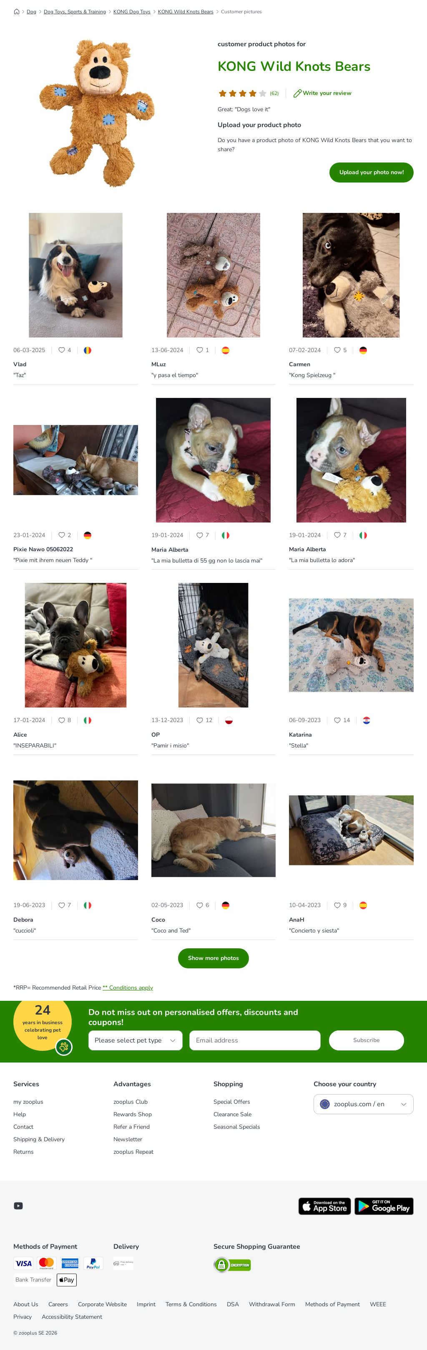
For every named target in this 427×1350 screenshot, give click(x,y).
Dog (31, 11)
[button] (75, 276)
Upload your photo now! (371, 172)
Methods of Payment (332, 1304)
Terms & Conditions (191, 1304)
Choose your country (345, 1084)
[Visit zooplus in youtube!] (18, 1206)
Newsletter (127, 1139)
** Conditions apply (128, 988)
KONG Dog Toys (132, 11)
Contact (23, 1127)
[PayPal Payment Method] (93, 1265)
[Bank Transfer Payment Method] (33, 1280)
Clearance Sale (232, 1114)
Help (19, 1114)
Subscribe (366, 1040)
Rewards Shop (132, 1114)
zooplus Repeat (133, 1152)
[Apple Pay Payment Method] (67, 1281)
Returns (23, 1152)
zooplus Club (130, 1102)
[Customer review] (248, 93)
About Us (25, 1304)
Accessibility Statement (72, 1317)
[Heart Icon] (61, 350)
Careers (58, 1304)
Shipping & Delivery (39, 1139)
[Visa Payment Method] (23, 1265)
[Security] (232, 1266)
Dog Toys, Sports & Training (75, 11)
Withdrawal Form (272, 1304)
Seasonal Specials (237, 1127)
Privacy (22, 1317)
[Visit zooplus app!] (324, 1213)
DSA (233, 1304)
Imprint (146, 1304)
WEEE (378, 1304)
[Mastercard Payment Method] (47, 1265)
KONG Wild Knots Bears (186, 11)
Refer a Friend (131, 1127)
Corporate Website (102, 1304)
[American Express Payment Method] (70, 1265)
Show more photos (213, 958)
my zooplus (28, 1102)
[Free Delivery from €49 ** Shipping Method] (123, 1265)
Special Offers (232, 1102)
